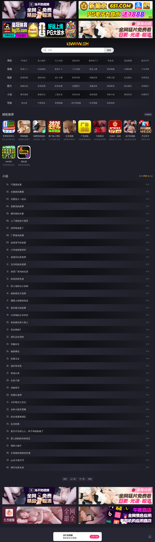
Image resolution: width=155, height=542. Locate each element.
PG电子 (24, 60)
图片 (9, 86)
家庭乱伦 (41, 94)
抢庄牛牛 (145, 60)
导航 (9, 102)
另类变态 (145, 77)
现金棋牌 (128, 60)
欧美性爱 (76, 77)
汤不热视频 (76, 103)
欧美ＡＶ (59, 69)
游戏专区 (76, 60)
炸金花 (111, 60)
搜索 (109, 50)
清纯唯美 (111, 86)
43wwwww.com (77, 44)
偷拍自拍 (41, 77)
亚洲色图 (41, 86)
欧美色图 (59, 86)
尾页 (90, 479)
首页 (65, 479)
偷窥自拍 (24, 86)
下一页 (82, 479)
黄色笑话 (128, 94)
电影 (9, 77)
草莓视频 (59, 103)
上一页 (73, 479)
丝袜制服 (111, 69)
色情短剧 (111, 103)
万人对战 (59, 60)
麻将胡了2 (93, 60)
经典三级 (111, 77)
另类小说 (111, 94)
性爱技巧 (145, 94)
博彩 (9, 60)
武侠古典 (76, 94)
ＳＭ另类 (145, 69)
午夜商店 (41, 103)
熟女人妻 (93, 69)
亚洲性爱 (24, 77)
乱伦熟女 (128, 77)
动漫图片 (76, 86)
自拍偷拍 (41, 69)
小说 (9, 94)
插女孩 (24, 103)
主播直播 (128, 69)
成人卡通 (59, 77)
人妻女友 (59, 94)
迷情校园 (93, 94)
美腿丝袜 (93, 86)
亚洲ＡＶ (24, 69)
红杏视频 (93, 103)
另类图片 (145, 86)
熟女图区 (128, 86)
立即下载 (94, 536)
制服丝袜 (93, 77)
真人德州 (41, 60)
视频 (9, 69)
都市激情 (24, 94)
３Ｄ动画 (76, 69)
